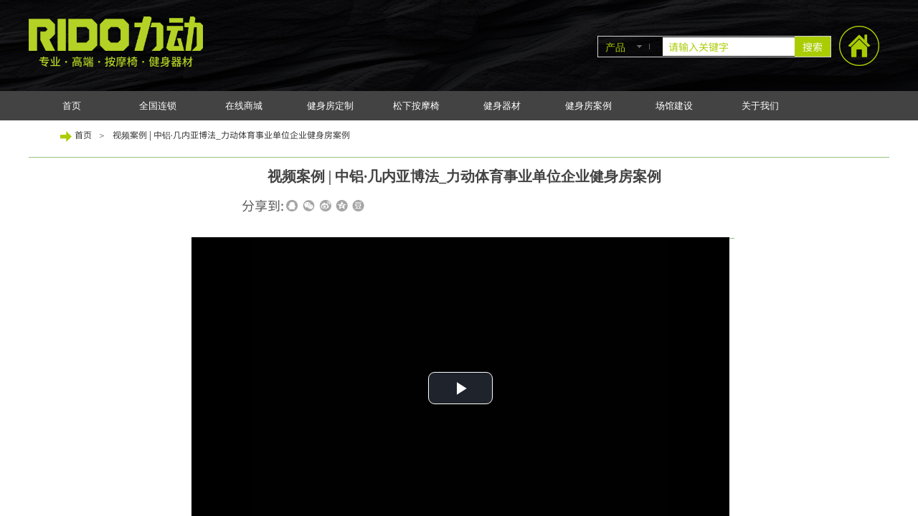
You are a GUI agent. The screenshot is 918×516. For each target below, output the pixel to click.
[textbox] (729, 46)
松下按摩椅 (416, 105)
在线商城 (243, 105)
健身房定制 (330, 105)
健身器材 (502, 105)
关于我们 (760, 105)
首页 (71, 105)
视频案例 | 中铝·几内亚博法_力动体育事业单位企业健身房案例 (231, 134)
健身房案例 (588, 105)
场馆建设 (674, 105)
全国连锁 (157, 105)
